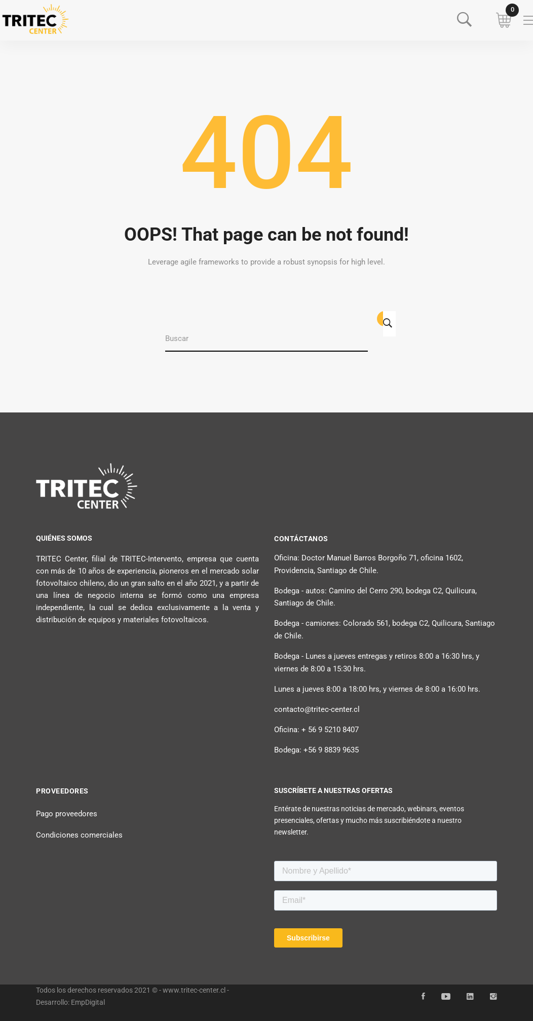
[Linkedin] (470, 996)
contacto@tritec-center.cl (317, 709)
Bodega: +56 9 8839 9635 (316, 749)
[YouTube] (446, 996)
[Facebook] (423, 996)
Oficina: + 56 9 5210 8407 (316, 729)
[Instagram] (493, 996)
